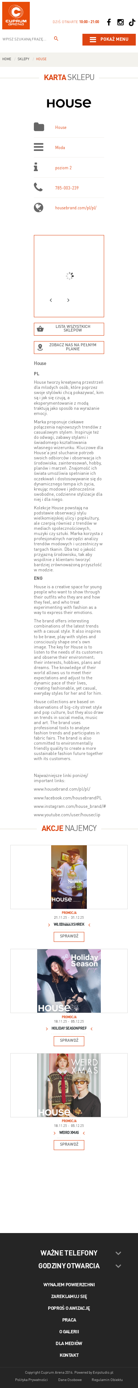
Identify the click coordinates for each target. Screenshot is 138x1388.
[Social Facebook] (108, 22)
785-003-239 (67, 189)
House (41, 59)
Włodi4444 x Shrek (69, 924)
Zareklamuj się (69, 1296)
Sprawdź (69, 937)
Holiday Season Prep (69, 1028)
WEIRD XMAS (69, 1133)
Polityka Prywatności (31, 1380)
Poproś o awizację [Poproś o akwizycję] (69, 1308)
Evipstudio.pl (103, 1372)
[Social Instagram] (120, 22)
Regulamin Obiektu (107, 1380)
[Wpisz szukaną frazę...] (56, 40)
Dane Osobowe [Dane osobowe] (70, 1380)
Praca (69, 1320)
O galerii (69, 1332)
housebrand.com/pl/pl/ (75, 208)
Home (6, 59)
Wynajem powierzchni (69, 1285)
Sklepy (23, 59)
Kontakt (69, 1355)
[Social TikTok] (132, 22)
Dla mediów (69, 1343)
